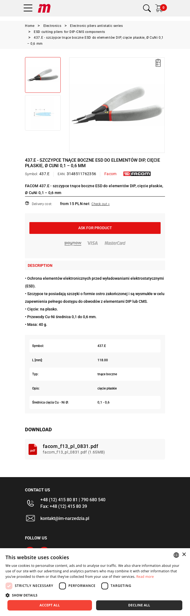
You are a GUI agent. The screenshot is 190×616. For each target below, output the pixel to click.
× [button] (184, 555)
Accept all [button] (50, 605)
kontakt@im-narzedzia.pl (64, 518)
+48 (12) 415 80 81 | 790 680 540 (72, 499)
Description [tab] (40, 265)
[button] (95, 595)
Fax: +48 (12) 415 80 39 (63, 506)
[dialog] (95, 582)
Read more (145, 576)
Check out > (100, 204)
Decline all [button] (139, 605)
